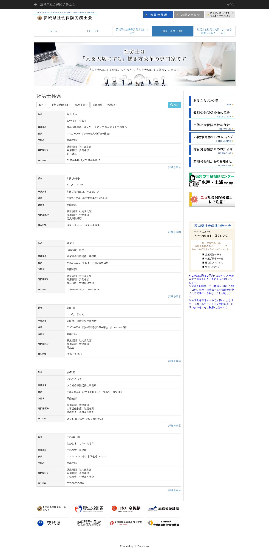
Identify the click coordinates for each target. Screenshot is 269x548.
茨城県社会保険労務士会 (57, 4)
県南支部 (81, 104)
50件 (42, 104)
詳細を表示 (174, 167)
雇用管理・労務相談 (105, 104)
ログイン (231, 4)
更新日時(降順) (60, 104)
